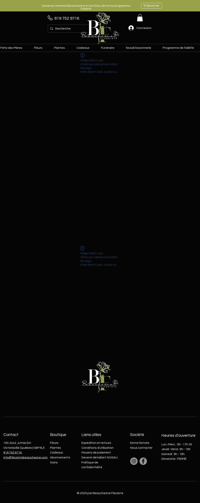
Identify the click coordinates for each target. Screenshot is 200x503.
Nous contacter (141, 447)
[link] (140, 17)
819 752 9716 (66, 18)
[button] (85, 48)
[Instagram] (134, 461)
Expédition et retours (96, 442)
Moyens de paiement (96, 452)
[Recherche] (77, 28)
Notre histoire (139, 442)
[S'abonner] (151, 6)
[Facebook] (143, 461)
